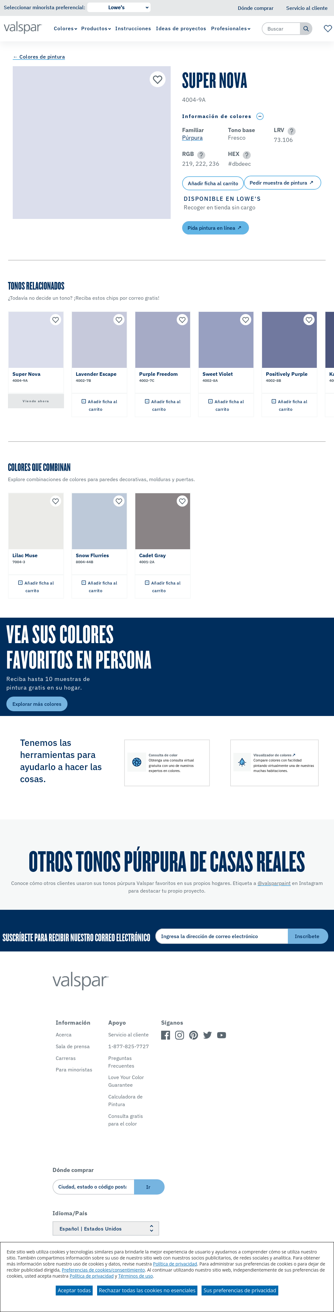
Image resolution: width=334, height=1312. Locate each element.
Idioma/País (70, 1213)
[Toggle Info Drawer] (260, 116)
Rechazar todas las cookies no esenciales (147, 1290)
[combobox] (281, 28)
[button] (290, 131)
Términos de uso (135, 1276)
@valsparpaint (274, 883)
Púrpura (192, 137)
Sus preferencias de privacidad (239, 1290)
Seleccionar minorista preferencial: (44, 7)
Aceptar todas (74, 1290)
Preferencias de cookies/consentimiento (103, 1270)
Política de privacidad (175, 1264)
